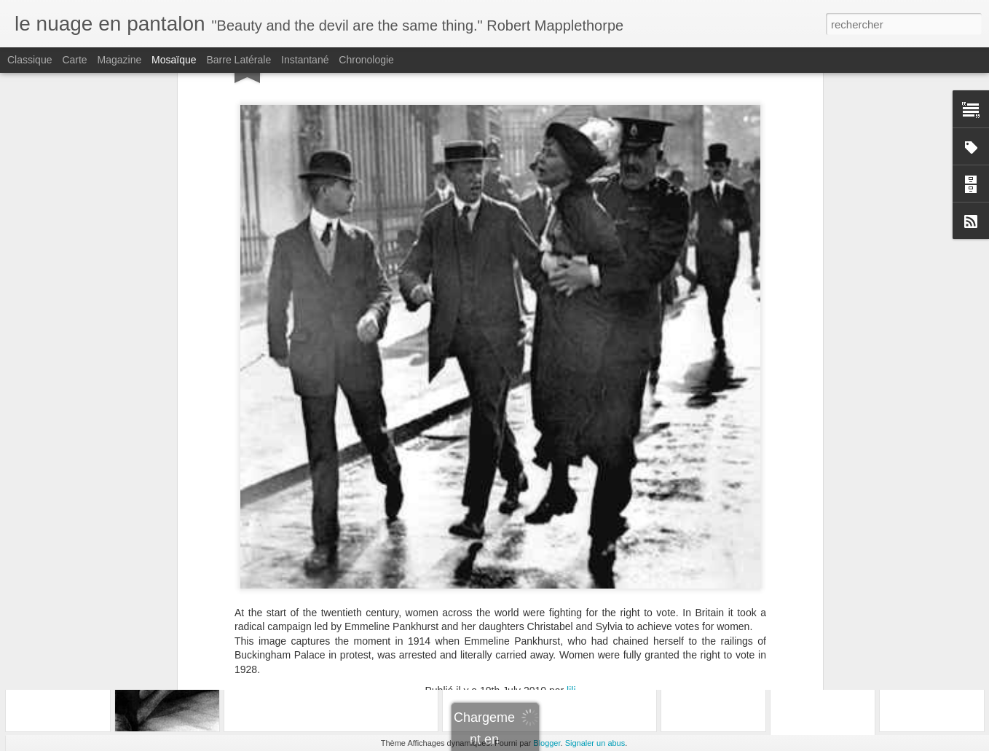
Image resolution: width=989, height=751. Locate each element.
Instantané (304, 60)
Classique (29, 60)
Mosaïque (173, 60)
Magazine (120, 60)
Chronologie (366, 60)
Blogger (546, 743)
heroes (520, 561)
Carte (74, 60)
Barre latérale (238, 60)
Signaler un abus (595, 743)
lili (571, 542)
